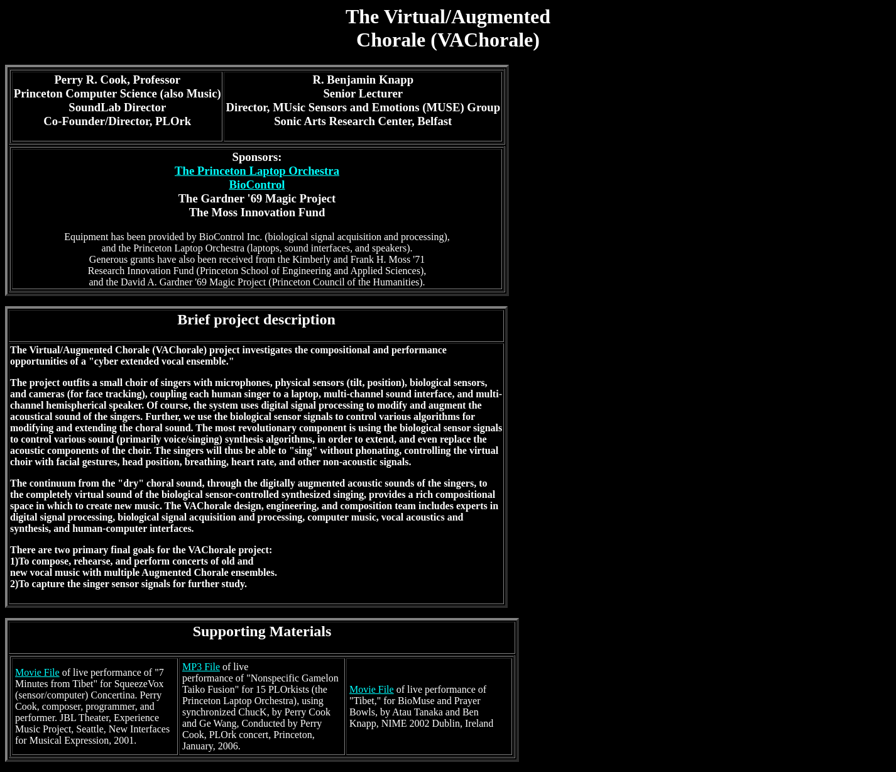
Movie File (37, 672)
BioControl (257, 184)
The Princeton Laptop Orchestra (257, 170)
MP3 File (201, 666)
